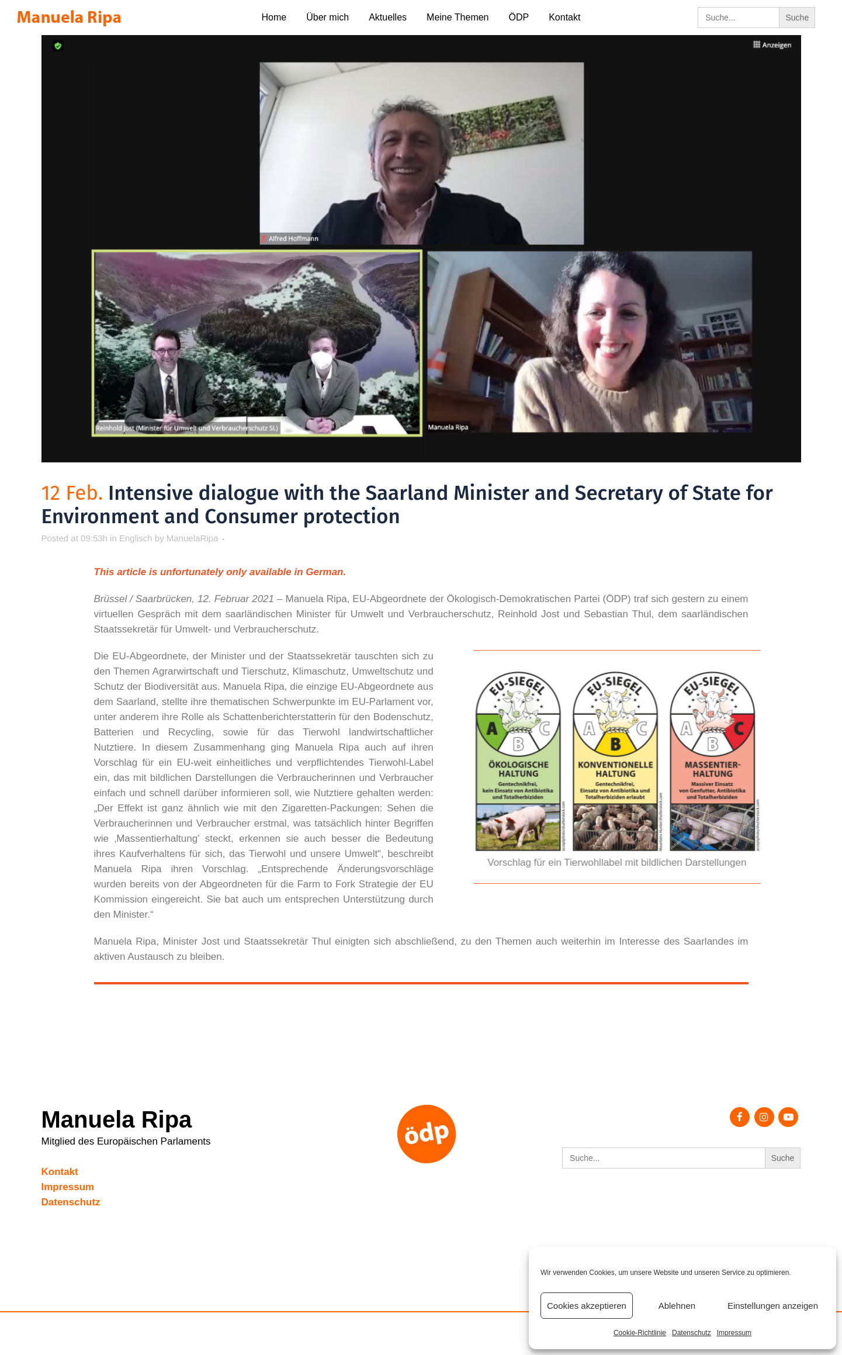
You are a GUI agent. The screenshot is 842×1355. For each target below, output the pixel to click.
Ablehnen (677, 1306)
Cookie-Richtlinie (640, 1333)
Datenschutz (691, 1333)
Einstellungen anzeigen (772, 1306)
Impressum (734, 1333)
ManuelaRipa (192, 538)
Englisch (136, 538)
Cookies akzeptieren (586, 1306)
